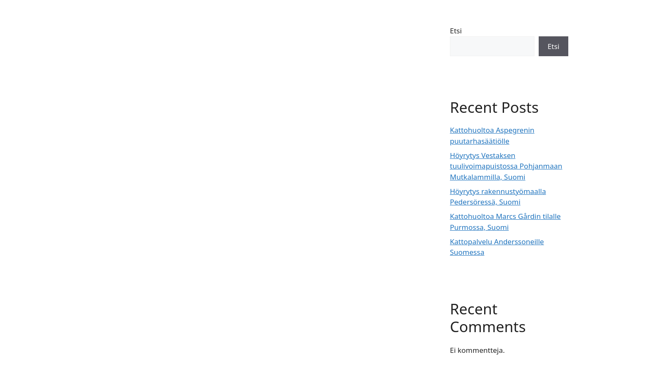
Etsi (456, 30)
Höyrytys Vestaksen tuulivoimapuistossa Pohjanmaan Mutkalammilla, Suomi (506, 166)
